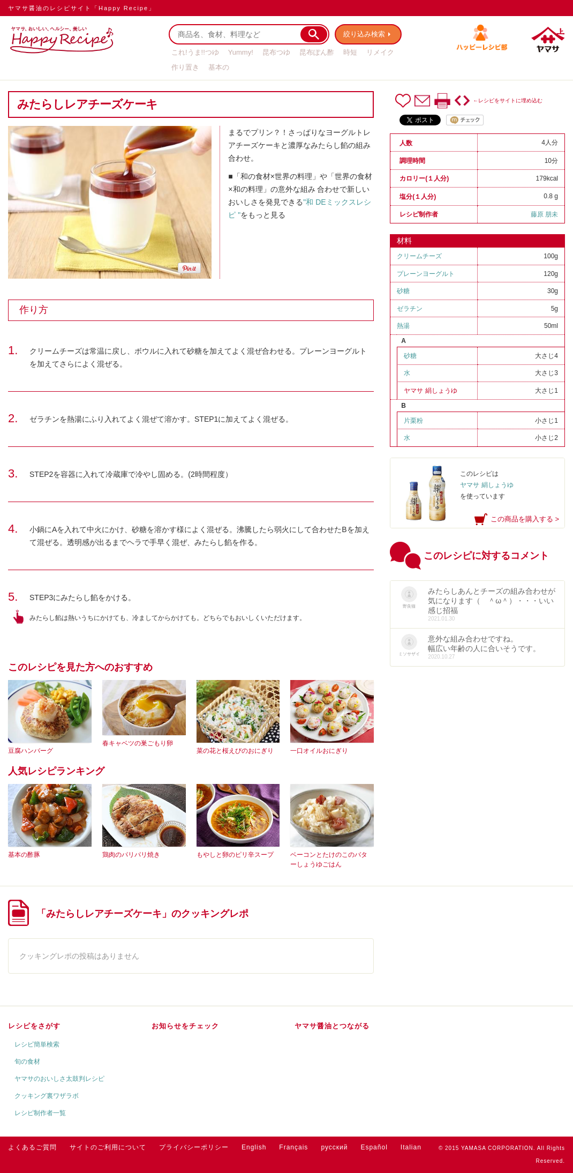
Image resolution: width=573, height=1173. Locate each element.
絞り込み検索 (365, 34)
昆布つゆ (276, 52)
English (254, 1147)
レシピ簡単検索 (36, 1044)
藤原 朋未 (544, 214)
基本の (218, 67)
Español (373, 1147)
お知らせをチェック (185, 1026)
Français (293, 1147)
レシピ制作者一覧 (40, 1113)
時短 (350, 52)
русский (334, 1147)
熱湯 (403, 326)
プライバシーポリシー (194, 1147)
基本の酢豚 (24, 854)
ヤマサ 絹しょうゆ (430, 390)
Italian (411, 1147)
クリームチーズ (419, 256)
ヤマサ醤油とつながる (332, 1026)
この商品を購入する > (525, 519)
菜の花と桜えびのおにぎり (235, 750)
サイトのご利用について (108, 1147)
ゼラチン (410, 308)
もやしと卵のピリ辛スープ (235, 854)
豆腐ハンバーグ (30, 750)
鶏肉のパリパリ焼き (131, 854)
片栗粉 (413, 420)
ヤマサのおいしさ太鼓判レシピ (59, 1078)
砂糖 (403, 291)
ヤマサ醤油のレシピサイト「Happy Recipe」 (81, 8)
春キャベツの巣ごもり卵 (137, 743)
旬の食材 (27, 1061)
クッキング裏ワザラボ (46, 1096)
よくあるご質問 (32, 1147)
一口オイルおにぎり (319, 750)
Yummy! (240, 52)
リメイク (380, 52)
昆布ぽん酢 (316, 52)
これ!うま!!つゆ (195, 52)
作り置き (185, 67)
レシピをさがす (34, 1026)
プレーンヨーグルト (426, 274)
